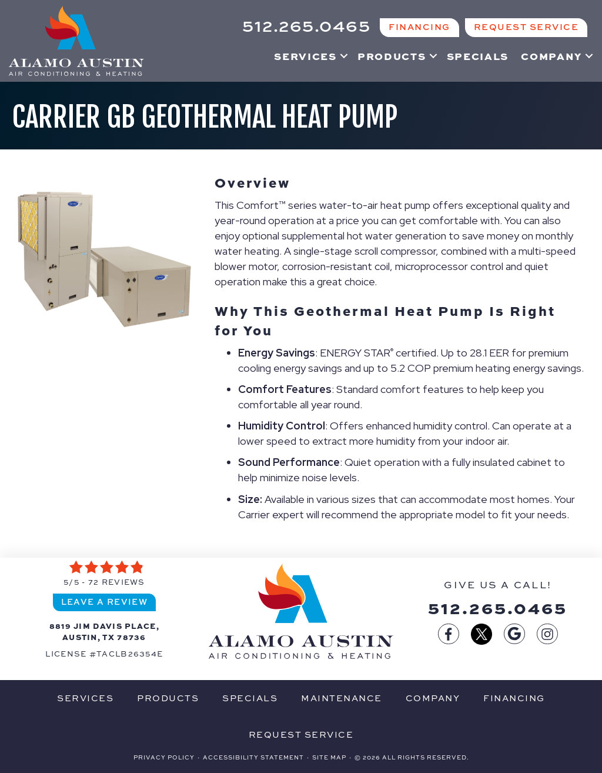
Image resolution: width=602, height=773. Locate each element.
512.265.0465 (497, 607)
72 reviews (116, 582)
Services (305, 56)
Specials (478, 56)
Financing (514, 698)
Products (391, 56)
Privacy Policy (164, 757)
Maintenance (341, 698)
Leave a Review (104, 601)
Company (551, 56)
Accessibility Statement (253, 757)
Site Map (329, 757)
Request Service (301, 734)
